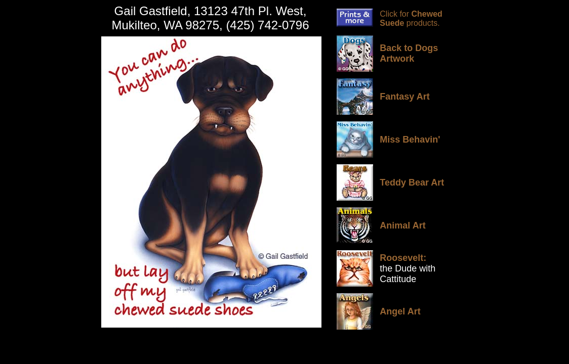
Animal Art (402, 225)
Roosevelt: (403, 258)
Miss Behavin (409, 139)
